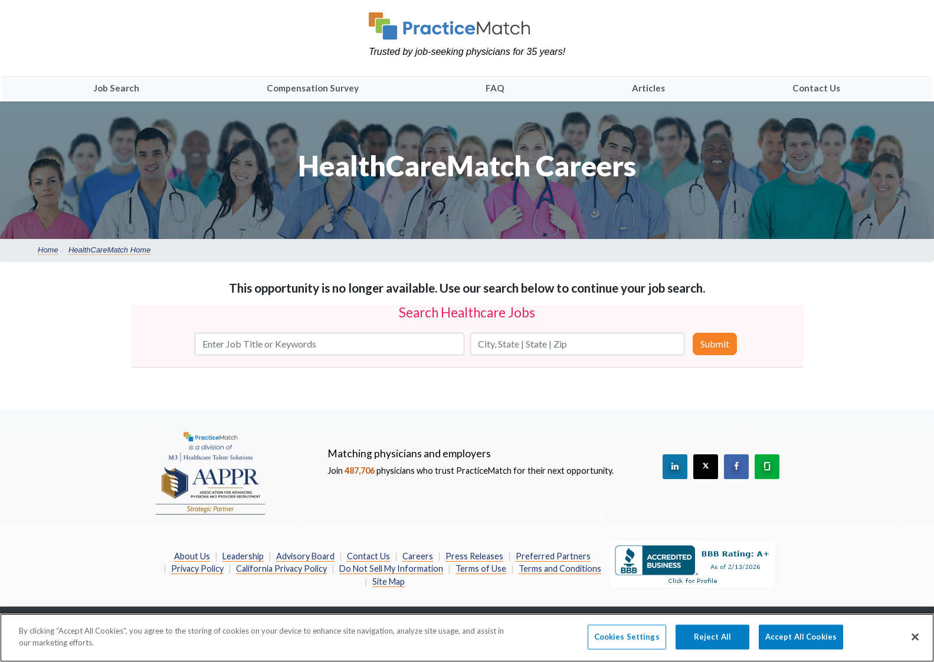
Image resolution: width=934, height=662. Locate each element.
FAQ (495, 88)
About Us (192, 556)
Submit (714, 343)
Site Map (388, 581)
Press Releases (474, 556)
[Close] (915, 644)
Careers (417, 556)
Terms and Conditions (560, 568)
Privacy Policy (197, 568)
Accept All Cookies (801, 643)
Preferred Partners (553, 556)
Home (48, 249)
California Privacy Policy (281, 568)
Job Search (116, 88)
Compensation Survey (313, 88)
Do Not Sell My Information (391, 568)
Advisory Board (305, 556)
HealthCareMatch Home (109, 249)
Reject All (712, 643)
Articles (648, 88)
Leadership (243, 556)
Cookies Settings (627, 643)
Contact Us (816, 88)
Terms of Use (480, 568)
